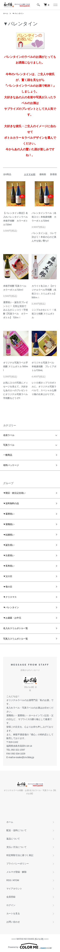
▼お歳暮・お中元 (12, 618)
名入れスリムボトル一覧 (15, 628)
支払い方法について (16, 847)
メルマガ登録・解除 (16, 872)
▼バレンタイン (18, 13)
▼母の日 (7, 586)
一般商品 (7, 455)
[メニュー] (55, 5)
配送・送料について (16, 830)
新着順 (53, 174)
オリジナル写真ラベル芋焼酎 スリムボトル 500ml (15, 366)
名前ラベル (8, 435)
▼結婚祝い (8, 534)
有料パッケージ (11, 465)
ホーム (5, 13)
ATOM (16, 880)
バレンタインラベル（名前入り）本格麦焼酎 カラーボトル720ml (44, 217)
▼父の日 (7, 576)
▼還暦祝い (8, 514)
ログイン (10, 905)
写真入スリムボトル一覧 (15, 638)
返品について (13, 838)
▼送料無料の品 (11, 503)
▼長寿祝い (8, 566)
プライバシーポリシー (17, 863)
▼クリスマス (10, 597)
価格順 (42, 174)
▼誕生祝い (8, 545)
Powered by (30, 946)
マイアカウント (14, 888)
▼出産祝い (8, 555)
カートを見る (13, 913)
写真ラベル (8, 445)
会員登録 (10, 896)
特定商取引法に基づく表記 (19, 855)
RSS (8, 880)
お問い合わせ (13, 922)
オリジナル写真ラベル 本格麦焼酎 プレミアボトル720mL (44, 366)
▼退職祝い (8, 524)
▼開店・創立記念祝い (14, 493)
